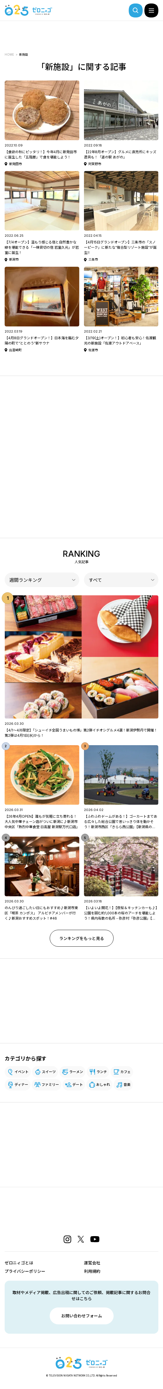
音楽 (126, 1084)
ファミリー (50, 1084)
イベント (21, 1072)
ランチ (101, 1072)
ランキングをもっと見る (81, 938)
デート (77, 1084)
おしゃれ (103, 1084)
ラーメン (76, 1072)
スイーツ (49, 1072)
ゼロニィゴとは (19, 1262)
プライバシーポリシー (25, 1271)
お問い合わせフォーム (81, 1315)
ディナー (21, 1084)
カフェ (125, 1072)
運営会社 (92, 1262)
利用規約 (92, 1271)
